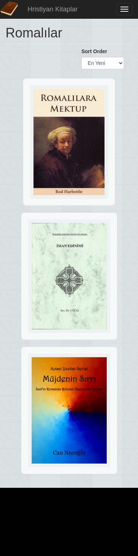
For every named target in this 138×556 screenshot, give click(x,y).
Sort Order (94, 51)
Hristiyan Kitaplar (53, 9)
